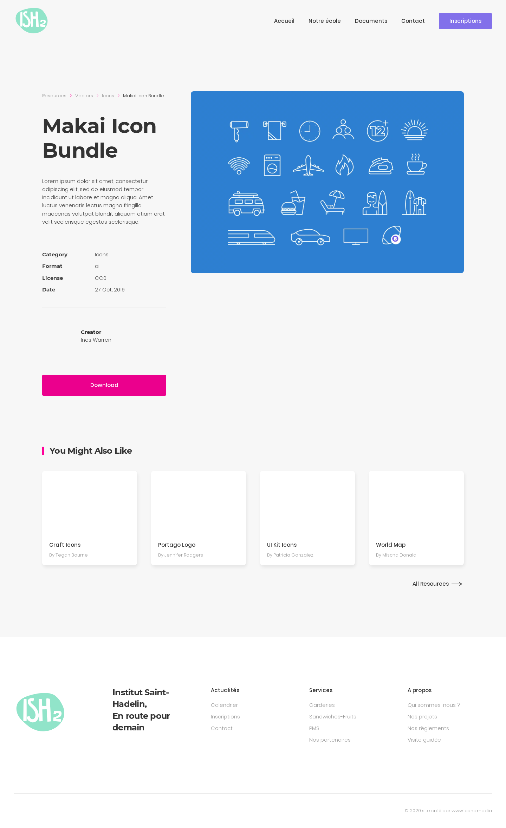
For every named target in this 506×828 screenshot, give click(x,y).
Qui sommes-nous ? (434, 705)
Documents (371, 21)
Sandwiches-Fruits (332, 716)
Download (104, 385)
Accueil (284, 21)
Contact (413, 21)
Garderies (322, 705)
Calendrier (224, 705)
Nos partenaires (330, 739)
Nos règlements (428, 728)
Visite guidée (424, 739)
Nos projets (422, 716)
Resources (54, 95)
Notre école (325, 21)
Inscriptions (465, 21)
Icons (108, 95)
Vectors (84, 95)
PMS (314, 728)
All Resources (431, 583)
